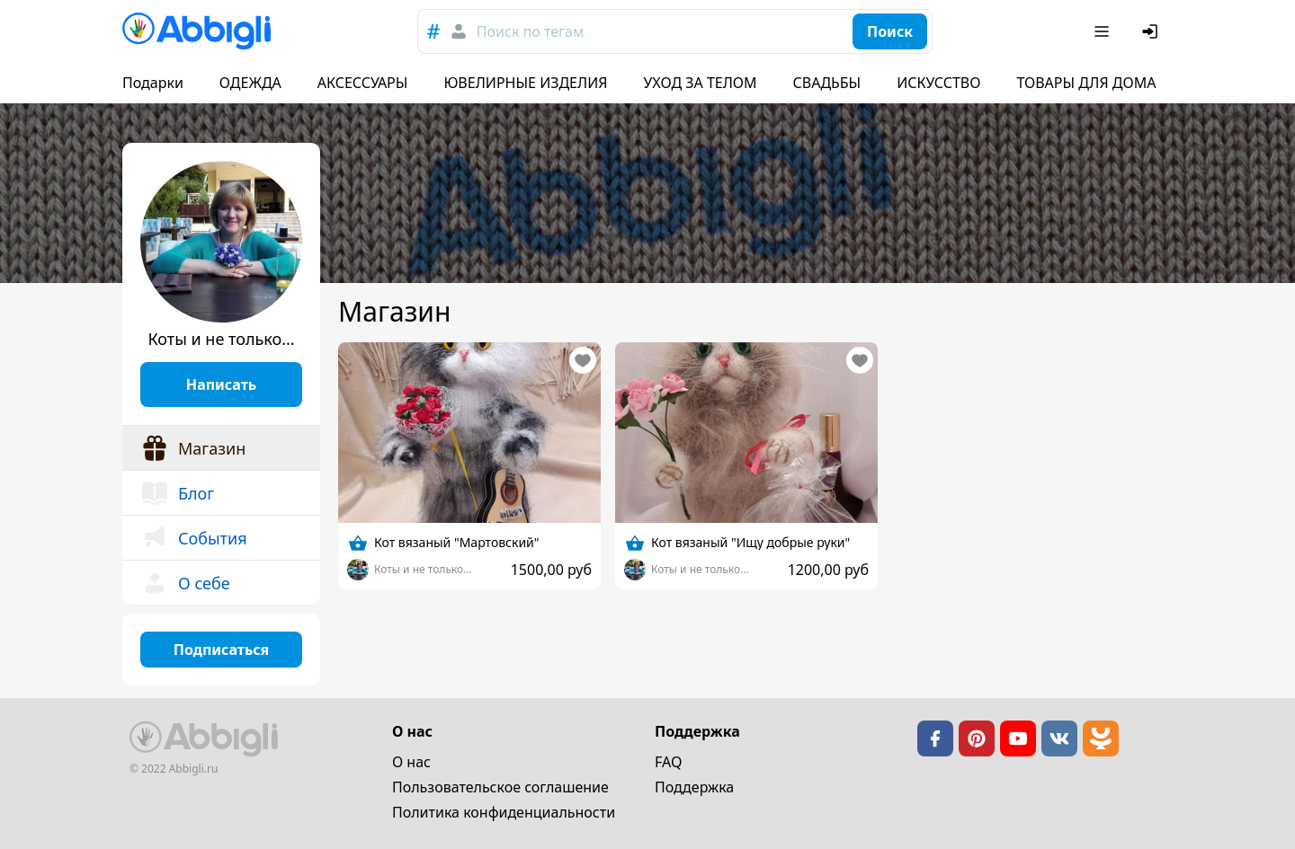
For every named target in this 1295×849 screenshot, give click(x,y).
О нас (411, 762)
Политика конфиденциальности (503, 812)
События (193, 538)
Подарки (152, 83)
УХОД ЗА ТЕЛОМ (700, 83)
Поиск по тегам (530, 31)
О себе (185, 583)
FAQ (668, 762)
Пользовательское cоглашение (500, 787)
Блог (177, 493)
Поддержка (694, 787)
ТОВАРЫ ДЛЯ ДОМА (1086, 83)
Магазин (193, 448)
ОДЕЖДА (250, 83)
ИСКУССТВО (938, 83)
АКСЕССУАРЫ (362, 83)
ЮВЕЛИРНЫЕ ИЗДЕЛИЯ (525, 83)
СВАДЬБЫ (827, 83)
